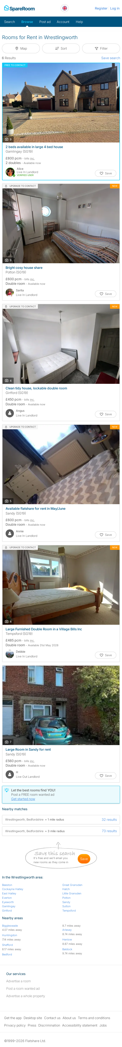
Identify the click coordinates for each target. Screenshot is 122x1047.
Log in (115, 8)
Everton (7, 897)
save (84, 859)
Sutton (66, 906)
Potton (66, 897)
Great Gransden (72, 885)
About (69, 1018)
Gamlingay (8, 906)
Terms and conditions (94, 1018)
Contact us (52, 1018)
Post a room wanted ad (23, 988)
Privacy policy (15, 1025)
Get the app (13, 1018)
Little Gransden (71, 893)
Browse (27, 22)
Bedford (7, 954)
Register (101, 8)
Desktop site (33, 1018)
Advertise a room (18, 981)
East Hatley (9, 893)
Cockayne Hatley (12, 889)
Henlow (67, 939)
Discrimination (49, 1025)
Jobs (103, 1025)
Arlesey (67, 929)
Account (63, 22)
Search (9, 22)
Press (32, 1025)
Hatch (66, 889)
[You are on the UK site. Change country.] (65, 8)
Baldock (67, 949)
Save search (110, 58)
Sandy (66, 902)
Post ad (45, 22)
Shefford (7, 944)
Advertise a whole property (25, 996)
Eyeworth (8, 902)
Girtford (7, 910)
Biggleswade (10, 925)
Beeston (7, 885)
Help (79, 22)
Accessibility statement (79, 1025)
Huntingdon (9, 935)
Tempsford (69, 910)
